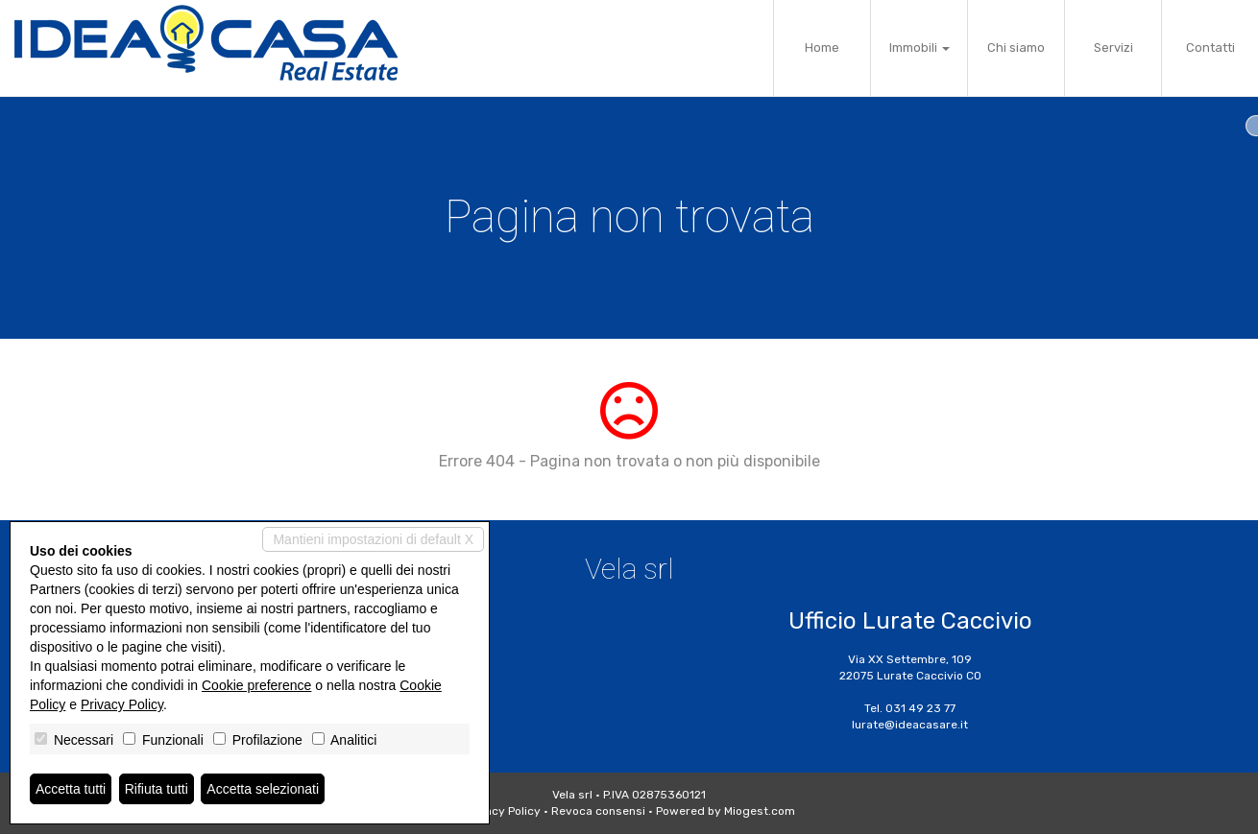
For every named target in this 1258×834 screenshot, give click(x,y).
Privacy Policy (502, 811)
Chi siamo (1016, 47)
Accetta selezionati (262, 789)
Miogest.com (759, 811)
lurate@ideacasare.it (910, 724)
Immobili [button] (919, 47)
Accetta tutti (71, 789)
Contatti (1210, 47)
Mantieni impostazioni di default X (373, 539)
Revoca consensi (598, 811)
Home (822, 47)
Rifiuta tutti (156, 789)
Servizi (1113, 47)
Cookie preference (256, 685)
